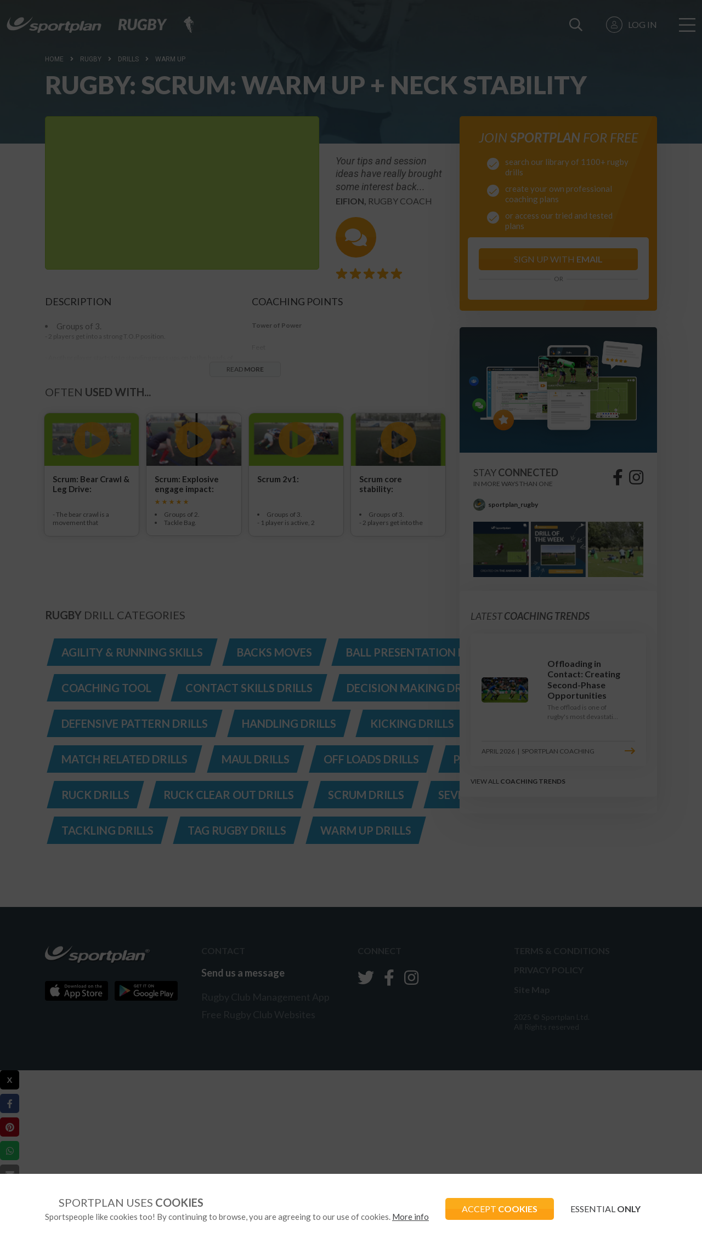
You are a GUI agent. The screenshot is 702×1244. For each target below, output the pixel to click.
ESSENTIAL (605, 1208)
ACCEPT (499, 1208)
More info (410, 1217)
